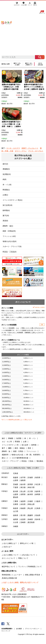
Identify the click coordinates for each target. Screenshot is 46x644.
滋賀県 (23, 501)
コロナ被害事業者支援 (20, 458)
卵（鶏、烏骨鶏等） (33, 455)
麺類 (10, 448)
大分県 (15, 522)
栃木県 (23, 484)
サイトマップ (5, 631)
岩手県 (23, 477)
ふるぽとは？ (7, 547)
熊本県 (37, 519)
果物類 (10, 438)
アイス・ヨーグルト (35, 151)
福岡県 (15, 519)
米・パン (32, 438)
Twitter (8, 623)
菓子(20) (6, 215)
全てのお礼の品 (40, 64)
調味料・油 (6, 451)
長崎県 (30, 519)
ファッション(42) (9, 236)
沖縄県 (15, 526)
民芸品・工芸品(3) (9, 252)
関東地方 (4, 484)
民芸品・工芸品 (27, 461)
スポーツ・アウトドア (10, 461)
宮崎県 (23, 522)
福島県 (23, 480)
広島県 (37, 508)
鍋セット (5, 458)
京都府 (30, 501)
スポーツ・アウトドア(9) (12, 246)
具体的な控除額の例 (9, 578)
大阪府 (37, 501)
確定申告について (8, 566)
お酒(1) (5, 195)
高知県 (37, 515)
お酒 (24, 442)
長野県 (23, 494)
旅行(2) (5, 164)
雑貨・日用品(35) (9, 231)
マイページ (30, 4)
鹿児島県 (31, 522)
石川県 (30, 491)
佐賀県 (23, 519)
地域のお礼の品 (17, 455)
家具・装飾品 (20, 448)
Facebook (2, 623)
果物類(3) (6, 169)
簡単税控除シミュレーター (12, 575)
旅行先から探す (6, 64)
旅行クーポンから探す (17, 64)
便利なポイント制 (26, 543)
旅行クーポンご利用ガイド (28, 64)
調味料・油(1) (8, 226)
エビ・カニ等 (7, 442)
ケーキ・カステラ (13, 148)
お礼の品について (28, 555)
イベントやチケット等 (10, 445)
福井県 (37, 491)
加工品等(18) (7, 205)
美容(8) (5, 221)
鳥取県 (15, 508)
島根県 (23, 508)
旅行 (3, 438)
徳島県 (15, 515)
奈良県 (23, 504)
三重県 (15, 501)
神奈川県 (31, 487)
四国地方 (4, 515)
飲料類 (33, 445)
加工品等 (25, 445)
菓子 (3, 448)
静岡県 (37, 494)
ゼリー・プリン (21, 151)
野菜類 (17, 442)
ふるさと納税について (10, 555)
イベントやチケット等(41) (12, 200)
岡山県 (30, 508)
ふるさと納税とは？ (9, 543)
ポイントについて (8, 558)
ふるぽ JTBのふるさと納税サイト (8, 29)
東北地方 (4, 477)
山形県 (15, 480)
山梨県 (15, 494)
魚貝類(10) (7, 174)
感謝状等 (5, 455)
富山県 (23, 491)
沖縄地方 (4, 526)
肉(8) (4, 179)
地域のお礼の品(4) (9, 241)
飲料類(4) (6, 210)
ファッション (31, 451)
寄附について (23, 558)
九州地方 (4, 519)
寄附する (35, 4)
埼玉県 (37, 484)
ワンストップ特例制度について (30, 566)
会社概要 (19, 628)
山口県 (15, 511)
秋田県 (37, 477)
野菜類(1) (6, 190)
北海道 (15, 473)
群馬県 (30, 484)
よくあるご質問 (24, 4)
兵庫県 (15, 504)
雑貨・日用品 (18, 451)
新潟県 (15, 491)
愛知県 (3, 103)
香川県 (23, 515)
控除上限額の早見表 (32, 575)
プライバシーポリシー (32, 628)
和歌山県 (31, 504)
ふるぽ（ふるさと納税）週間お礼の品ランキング (19, 582)
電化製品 (39, 461)
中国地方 (4, 508)
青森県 (15, 477)
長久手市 (9, 103)
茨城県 (15, 484)
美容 (29, 448)
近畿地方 (4, 501)
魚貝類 (18, 438)
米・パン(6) (7, 185)
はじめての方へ (16, 4)
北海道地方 (5, 473)
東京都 (23, 487)
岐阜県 (30, 494)
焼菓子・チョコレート (30, 148)
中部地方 (4, 101)
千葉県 (15, 487)
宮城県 (30, 477)
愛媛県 (30, 515)
